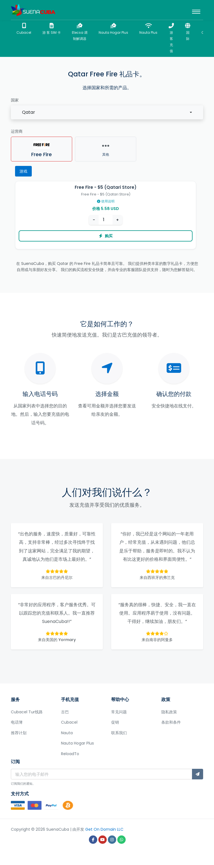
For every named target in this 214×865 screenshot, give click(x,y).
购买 (106, 236)
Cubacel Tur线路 (27, 712)
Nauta (67, 732)
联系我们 (119, 732)
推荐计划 (18, 732)
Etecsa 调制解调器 (79, 32)
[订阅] (197, 774)
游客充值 (171, 38)
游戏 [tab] (23, 171)
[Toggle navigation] (196, 10)
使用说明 (106, 201)
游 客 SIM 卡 (51, 29)
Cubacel (23, 29)
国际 (187, 32)
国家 (15, 100)
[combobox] (107, 112)
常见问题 (119, 712)
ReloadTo (70, 753)
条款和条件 (171, 722)
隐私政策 (169, 712)
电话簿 (17, 722)
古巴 (65, 712)
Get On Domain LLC (104, 829)
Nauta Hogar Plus (113, 29)
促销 (115, 722)
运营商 (17, 131)
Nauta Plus (148, 29)
